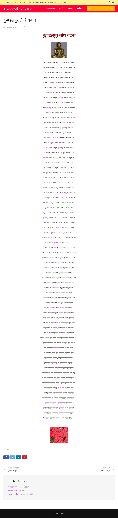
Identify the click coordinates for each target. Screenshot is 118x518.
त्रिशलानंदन (57, 218)
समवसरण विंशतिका (13, 494)
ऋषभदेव (63, 228)
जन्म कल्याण (67, 313)
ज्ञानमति (55, 142)
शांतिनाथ (56, 348)
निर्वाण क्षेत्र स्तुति (12, 487)
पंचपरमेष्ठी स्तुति (12, 490)
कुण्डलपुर (60, 97)
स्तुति (24, 27)
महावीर (47, 97)
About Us (64, 2)
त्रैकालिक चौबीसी (49, 268)
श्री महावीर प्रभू (54, 403)
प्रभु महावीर (46, 147)
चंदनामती (46, 418)
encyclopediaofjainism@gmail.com (44, 2)
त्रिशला (52, 308)
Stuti (7, 450)
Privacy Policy (59, 513)
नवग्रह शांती (54, 243)
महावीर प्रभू (46, 182)
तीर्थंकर (47, 72)
